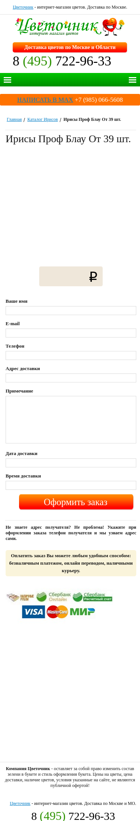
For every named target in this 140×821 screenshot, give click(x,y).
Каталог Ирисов (42, 119)
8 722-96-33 (62, 61)
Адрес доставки (23, 368)
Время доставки (23, 476)
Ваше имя (17, 301)
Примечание (19, 391)
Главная (14, 119)
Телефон (15, 346)
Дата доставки (21, 453)
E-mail (13, 323)
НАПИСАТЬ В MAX (45, 99)
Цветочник (23, 7)
